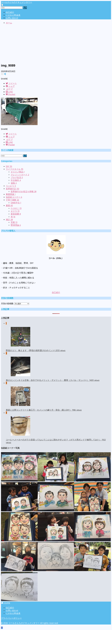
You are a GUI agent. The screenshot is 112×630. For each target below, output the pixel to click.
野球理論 (16, 225)
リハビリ (11, 186)
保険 (14, 183)
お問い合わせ (12, 18)
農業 (9, 205)
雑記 (9, 219)
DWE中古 (16, 203)
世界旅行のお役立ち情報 (23, 191)
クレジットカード (20, 175)
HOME (5, 603)
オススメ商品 (18, 172)
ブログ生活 (17, 177)
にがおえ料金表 (13, 15)
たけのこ (16, 208)
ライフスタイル (14, 169)
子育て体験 (12, 200)
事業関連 (10, 194)
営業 (14, 222)
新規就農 (16, 214)
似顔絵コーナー (14, 197)
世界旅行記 (12, 189)
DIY (9, 166)
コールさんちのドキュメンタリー (16, 2)
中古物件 (16, 180)
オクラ (15, 211)
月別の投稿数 (7, 303)
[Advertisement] (56, 44)
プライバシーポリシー (11, 618)
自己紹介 (10, 12)
